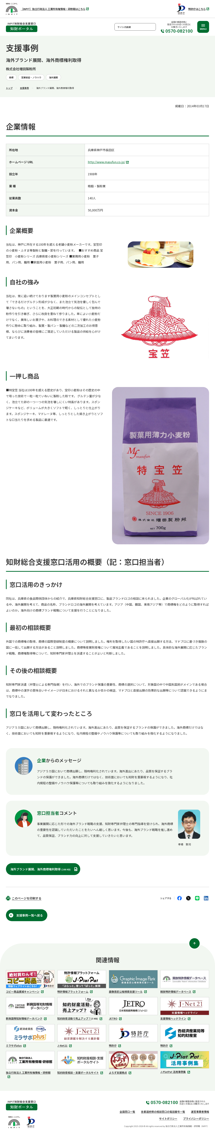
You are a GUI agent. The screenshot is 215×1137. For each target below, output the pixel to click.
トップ (9, 87)
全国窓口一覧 (127, 1111)
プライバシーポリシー (196, 1118)
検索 (152, 27)
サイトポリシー (168, 1118)
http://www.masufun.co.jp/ (109, 162)
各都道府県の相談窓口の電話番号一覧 (163, 1111)
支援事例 (24, 87)
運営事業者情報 (200, 1111)
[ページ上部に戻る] (194, 943)
